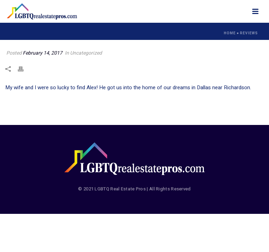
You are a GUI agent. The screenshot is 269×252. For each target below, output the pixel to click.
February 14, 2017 (42, 53)
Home (230, 33)
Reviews (249, 33)
